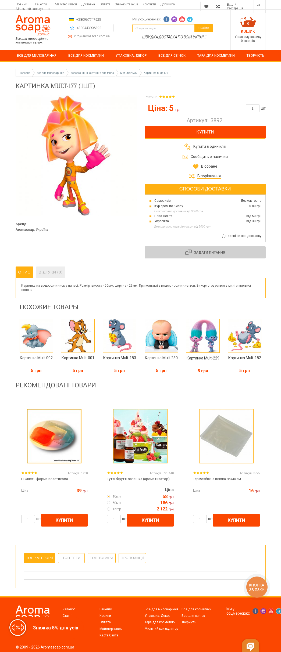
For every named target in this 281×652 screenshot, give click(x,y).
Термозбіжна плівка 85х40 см (217, 479)
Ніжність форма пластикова (44, 479)
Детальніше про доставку (241, 236)
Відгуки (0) (51, 272)
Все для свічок (193, 616)
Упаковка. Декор (157, 616)
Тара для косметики (160, 622)
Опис (24, 272)
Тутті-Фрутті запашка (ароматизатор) (138, 479)
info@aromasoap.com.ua (92, 36)
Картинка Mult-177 (156, 72)
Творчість (189, 622)
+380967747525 (88, 19)
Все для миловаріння (161, 609)
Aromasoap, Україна (32, 230)
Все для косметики (196, 609)
